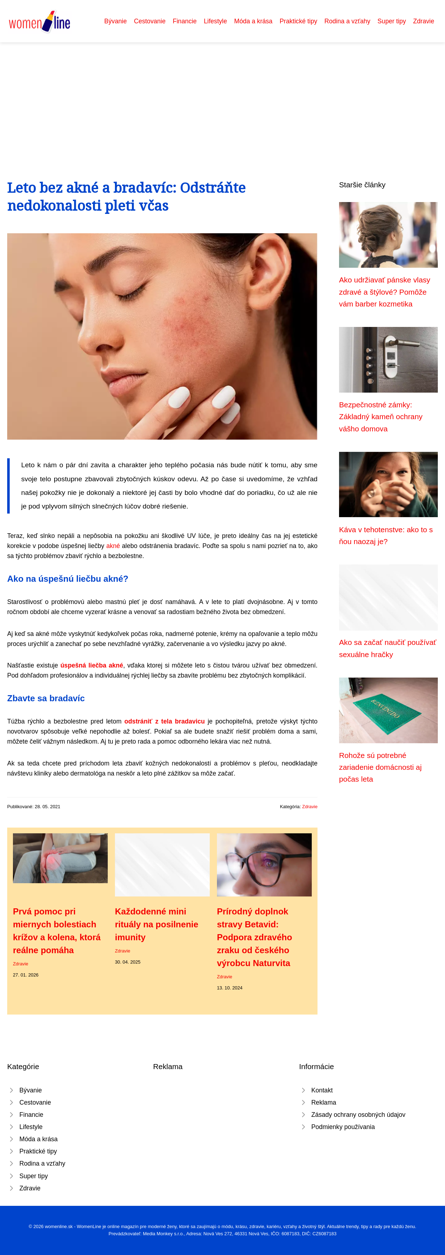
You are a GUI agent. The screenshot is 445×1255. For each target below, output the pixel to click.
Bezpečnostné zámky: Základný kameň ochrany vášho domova (380, 417)
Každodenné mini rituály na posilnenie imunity (156, 924)
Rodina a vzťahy (347, 21)
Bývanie (115, 21)
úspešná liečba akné (91, 665)
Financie (185, 21)
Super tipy (391, 21)
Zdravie (423, 21)
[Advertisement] (222, 96)
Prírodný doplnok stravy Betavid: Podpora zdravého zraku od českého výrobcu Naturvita (254, 937)
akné (113, 545)
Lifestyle (215, 21)
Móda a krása (253, 21)
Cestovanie (150, 21)
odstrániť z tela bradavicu (164, 721)
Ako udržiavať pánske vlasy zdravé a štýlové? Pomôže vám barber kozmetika (384, 292)
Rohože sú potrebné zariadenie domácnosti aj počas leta (380, 767)
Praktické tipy (298, 21)
